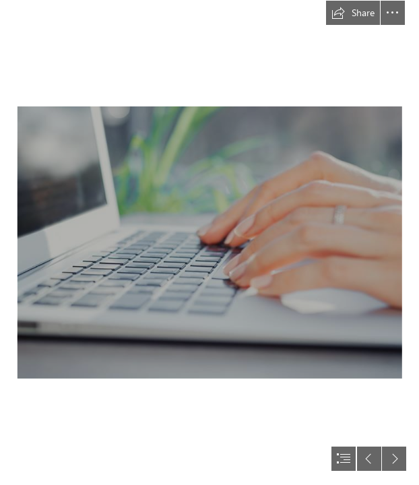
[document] (209, 242)
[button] (353, 13)
